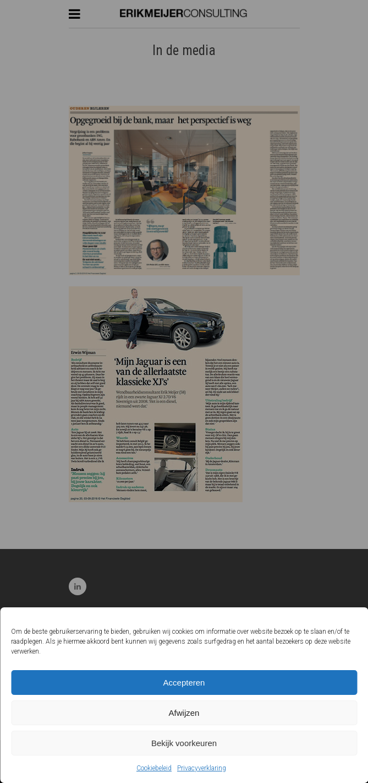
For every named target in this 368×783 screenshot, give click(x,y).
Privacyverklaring (201, 768)
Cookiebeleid (154, 768)
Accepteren (184, 682)
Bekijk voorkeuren (184, 743)
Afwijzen (184, 712)
